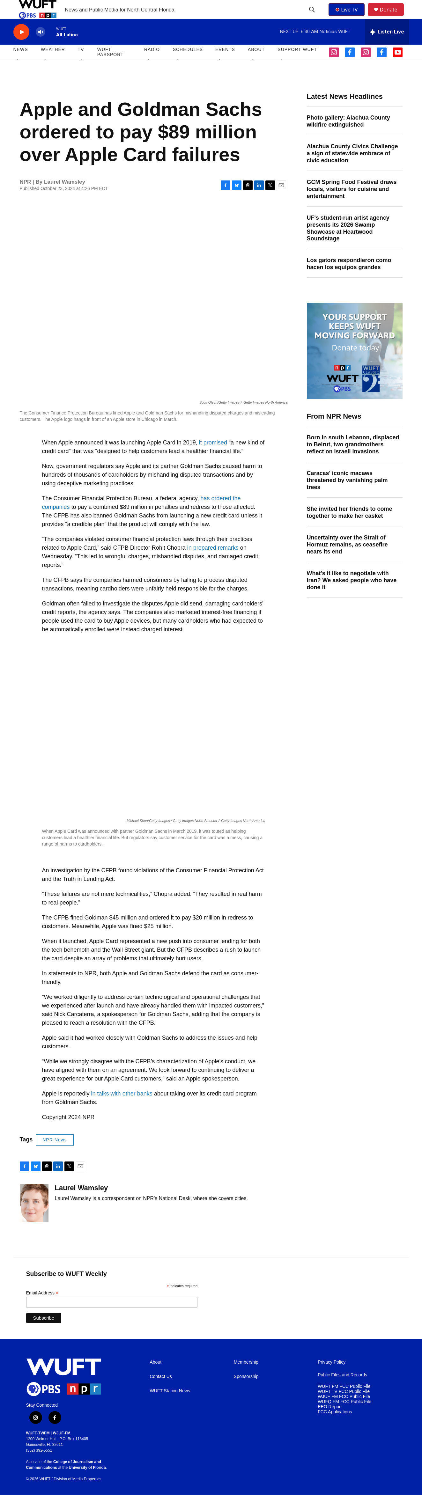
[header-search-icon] (313, 17)
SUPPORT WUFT (297, 63)
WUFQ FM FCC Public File (344, 1416)
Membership (246, 1376)
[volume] (40, 46)
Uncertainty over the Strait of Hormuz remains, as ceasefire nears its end (347, 559)
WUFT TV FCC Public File (344, 1405)
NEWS (20, 63)
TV (81, 63)
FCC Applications (335, 1426)
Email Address (42, 1307)
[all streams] (387, 46)
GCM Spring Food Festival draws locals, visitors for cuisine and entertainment (352, 203)
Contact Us (161, 1390)
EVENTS (225, 63)
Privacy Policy (331, 1376)
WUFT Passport (110, 66)
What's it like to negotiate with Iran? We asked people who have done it (352, 594)
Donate (393, 16)
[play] (21, 46)
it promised (213, 457)
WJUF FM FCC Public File (344, 1411)
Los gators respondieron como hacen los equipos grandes (349, 278)
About (156, 1376)
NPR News (54, 1154)
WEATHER (53, 63)
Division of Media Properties (77, 1493)
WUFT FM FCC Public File (344, 1400)
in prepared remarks (213, 562)
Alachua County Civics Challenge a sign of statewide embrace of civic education (352, 167)
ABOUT (256, 63)
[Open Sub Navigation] (18, 74)
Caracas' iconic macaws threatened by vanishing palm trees (347, 494)
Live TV (349, 16)
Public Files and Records (342, 1389)
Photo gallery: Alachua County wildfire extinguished (348, 135)
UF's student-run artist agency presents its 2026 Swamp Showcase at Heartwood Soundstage (348, 242)
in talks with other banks (121, 1108)
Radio (152, 63)
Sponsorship (246, 1390)
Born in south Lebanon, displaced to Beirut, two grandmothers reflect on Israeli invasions (353, 459)
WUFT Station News (170, 1405)
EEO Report (330, 1421)
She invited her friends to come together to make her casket (349, 526)
